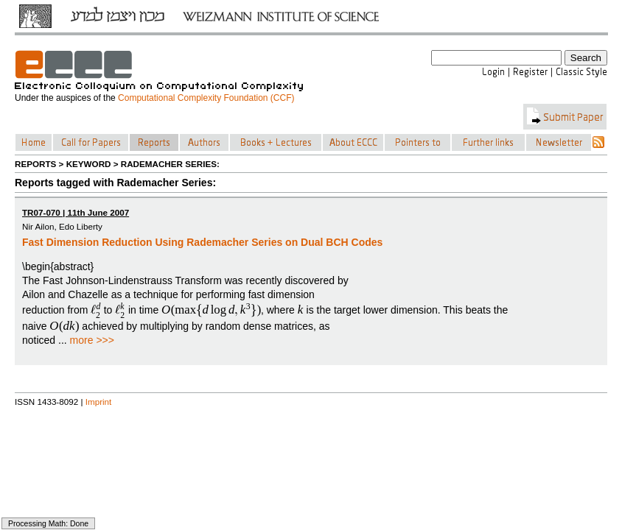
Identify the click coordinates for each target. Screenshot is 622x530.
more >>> (92, 340)
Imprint (98, 401)
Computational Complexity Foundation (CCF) (206, 98)
